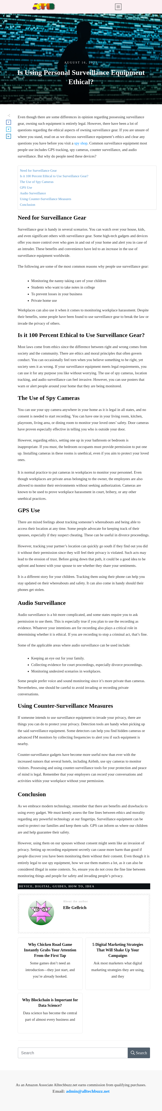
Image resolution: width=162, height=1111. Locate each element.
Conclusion (27, 205)
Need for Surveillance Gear (38, 170)
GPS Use (26, 187)
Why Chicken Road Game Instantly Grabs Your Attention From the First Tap (50, 950)
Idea (90, 886)
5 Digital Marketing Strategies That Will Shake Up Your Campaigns (117, 950)
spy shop (80, 143)
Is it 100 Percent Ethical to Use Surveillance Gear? (54, 176)
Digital (42, 886)
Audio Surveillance (33, 193)
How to (75, 886)
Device (26, 886)
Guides (59, 886)
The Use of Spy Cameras (36, 182)
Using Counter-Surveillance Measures (45, 199)
